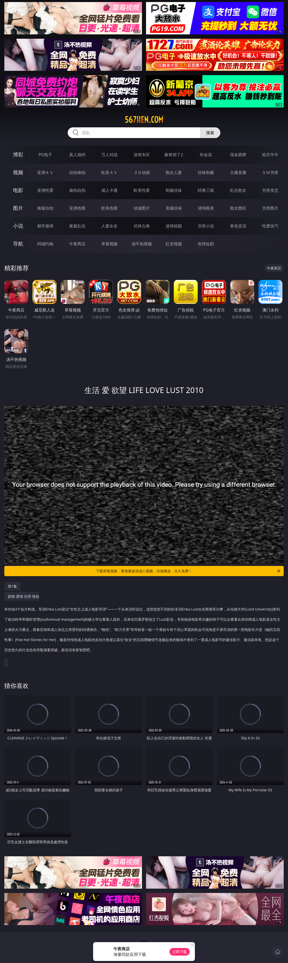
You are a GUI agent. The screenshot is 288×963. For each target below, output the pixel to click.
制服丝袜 (174, 190)
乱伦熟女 (238, 190)
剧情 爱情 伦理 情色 (142, 626)
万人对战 (109, 154)
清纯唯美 (206, 208)
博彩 (18, 154)
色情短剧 (206, 244)
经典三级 (206, 190)
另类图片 (270, 208)
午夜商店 (77, 244)
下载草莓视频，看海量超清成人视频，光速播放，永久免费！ (188, 571)
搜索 (210, 132)
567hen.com (144, 120)
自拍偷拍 (77, 172)
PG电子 (45, 154)
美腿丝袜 (174, 208)
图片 (18, 208)
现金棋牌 (238, 154)
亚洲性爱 (45, 190)
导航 (18, 243)
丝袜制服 (206, 172)
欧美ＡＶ (109, 172)
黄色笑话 (238, 226)
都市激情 (45, 226)
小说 (18, 225)
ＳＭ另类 (270, 172)
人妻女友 (109, 226)
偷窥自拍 (45, 208)
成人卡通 (109, 190)
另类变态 (270, 190)
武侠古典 (142, 226)
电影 (18, 190)
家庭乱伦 (77, 226)
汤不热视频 (142, 244)
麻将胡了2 (173, 154)
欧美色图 (109, 208)
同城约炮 (45, 244)
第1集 (12, 586)
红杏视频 (174, 244)
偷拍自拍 (77, 190)
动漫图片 (142, 208)
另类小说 (206, 226)
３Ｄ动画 (142, 172)
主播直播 (238, 172)
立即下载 (179, 951)
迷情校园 (174, 226)
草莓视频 (109, 244)
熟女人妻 (174, 172)
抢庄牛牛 (270, 154)
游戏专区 (142, 154)
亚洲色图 (77, 208)
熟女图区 (238, 208)
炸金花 (206, 154)
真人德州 (77, 154)
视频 (18, 172)
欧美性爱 (142, 190)
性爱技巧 (270, 226)
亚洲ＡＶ (45, 172)
